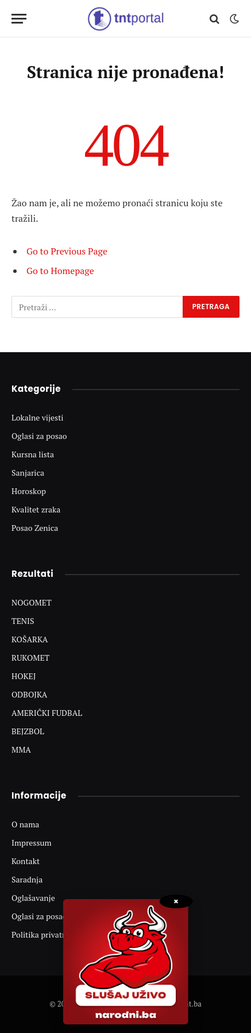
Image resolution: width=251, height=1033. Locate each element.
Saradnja (27, 879)
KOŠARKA (29, 639)
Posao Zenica (34, 527)
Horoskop (28, 490)
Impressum (31, 842)
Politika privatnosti (45, 934)
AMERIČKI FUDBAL (46, 712)
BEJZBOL (27, 731)
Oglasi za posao (39, 435)
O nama (25, 824)
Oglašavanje (33, 897)
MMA (21, 749)
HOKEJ (23, 675)
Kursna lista (32, 454)
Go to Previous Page (66, 251)
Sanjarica (27, 472)
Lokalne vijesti (37, 417)
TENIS (22, 620)
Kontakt (25, 860)
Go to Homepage (60, 270)
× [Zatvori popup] (176, 901)
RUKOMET (30, 657)
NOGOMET (31, 602)
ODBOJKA (29, 694)
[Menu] (18, 19)
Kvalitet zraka (35, 509)
